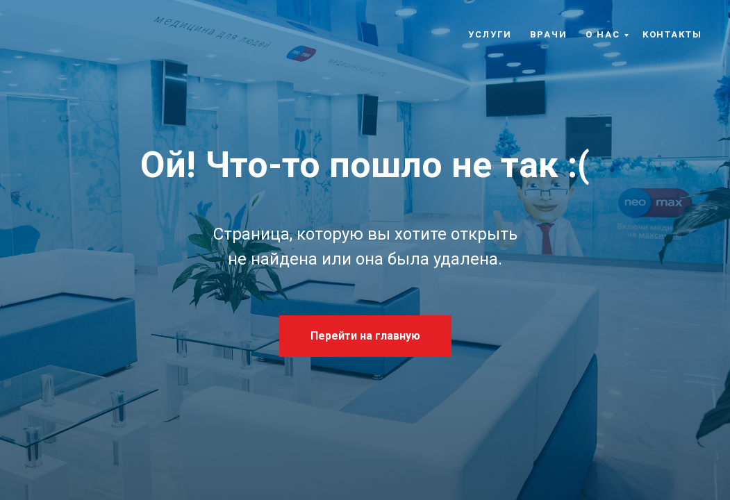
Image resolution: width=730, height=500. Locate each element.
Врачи (549, 34)
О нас (603, 34)
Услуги (490, 34)
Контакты (672, 34)
